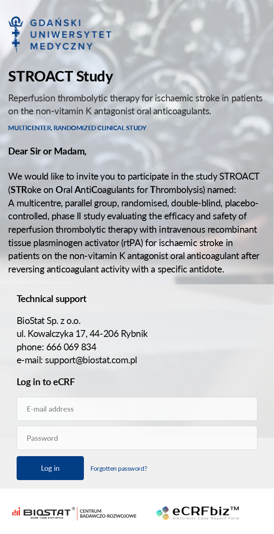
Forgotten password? (118, 468)
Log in (50, 467)
